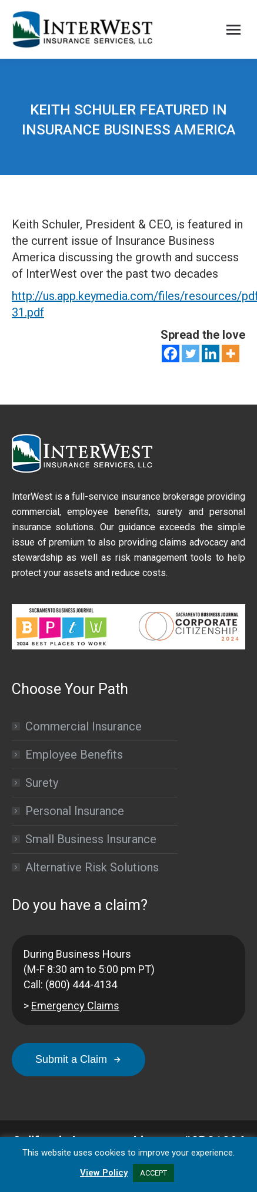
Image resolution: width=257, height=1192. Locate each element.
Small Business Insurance (90, 839)
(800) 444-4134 (81, 984)
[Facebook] (170, 353)
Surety (41, 783)
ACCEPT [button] (153, 1173)
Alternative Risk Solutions (92, 867)
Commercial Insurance (83, 726)
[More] (230, 353)
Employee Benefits (74, 754)
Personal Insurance (74, 811)
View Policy (104, 1172)
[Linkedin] (210, 353)
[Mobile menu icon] (233, 29)
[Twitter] (190, 353)
